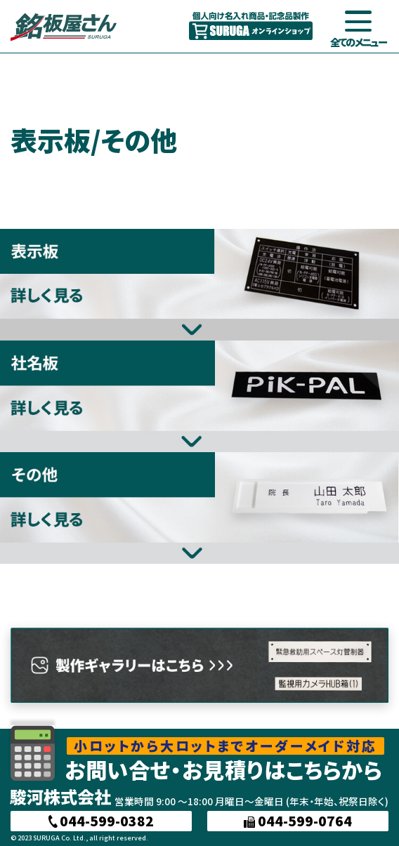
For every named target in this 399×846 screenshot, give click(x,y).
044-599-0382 (101, 820)
